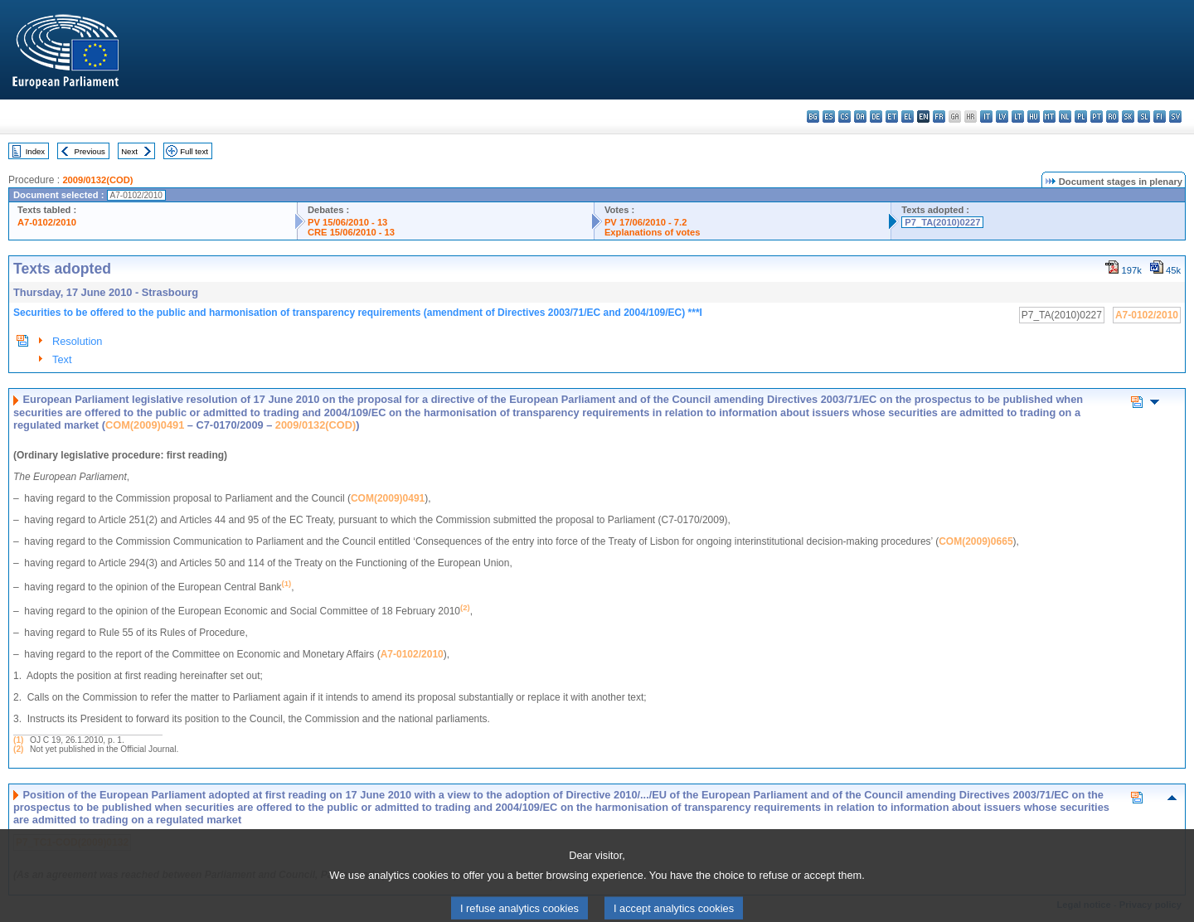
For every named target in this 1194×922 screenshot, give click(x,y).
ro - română (1112, 116)
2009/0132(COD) (97, 180)
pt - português (1096, 116)
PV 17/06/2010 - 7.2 (645, 222)
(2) (18, 749)
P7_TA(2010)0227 (942, 222)
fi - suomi (1159, 116)
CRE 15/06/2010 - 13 (351, 232)
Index (35, 151)
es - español (829, 116)
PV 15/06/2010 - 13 (347, 222)
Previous (90, 151)
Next (129, 151)
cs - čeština (844, 116)
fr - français (939, 116)
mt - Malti (1049, 116)
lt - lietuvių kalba (1018, 116)
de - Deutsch (876, 116)
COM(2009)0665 (975, 541)
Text (61, 359)
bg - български (813, 116)
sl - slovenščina (1144, 116)
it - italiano (986, 116)
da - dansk (860, 116)
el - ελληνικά (907, 116)
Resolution (77, 341)
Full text (194, 151)
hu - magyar (1033, 116)
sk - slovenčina (1128, 116)
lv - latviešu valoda (1002, 116)
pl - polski (1081, 116)
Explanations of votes (652, 232)
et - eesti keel (892, 116)
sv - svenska (1175, 116)
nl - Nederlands (1065, 116)
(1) (18, 740)
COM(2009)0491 (144, 425)
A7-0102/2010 (46, 222)
